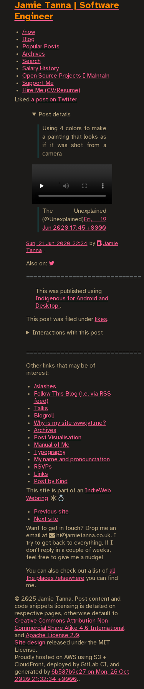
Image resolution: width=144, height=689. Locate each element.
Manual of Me (52, 445)
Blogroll (44, 415)
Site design (30, 642)
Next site (46, 519)
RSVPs (43, 467)
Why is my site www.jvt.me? (70, 423)
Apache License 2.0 (52, 635)
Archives (45, 430)
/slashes (45, 386)
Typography (49, 452)
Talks (41, 408)
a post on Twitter (54, 99)
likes (101, 319)
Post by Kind (51, 481)
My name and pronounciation (72, 459)
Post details (54, 114)
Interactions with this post (67, 333)
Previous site (51, 511)
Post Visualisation (57, 437)
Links (41, 474)
